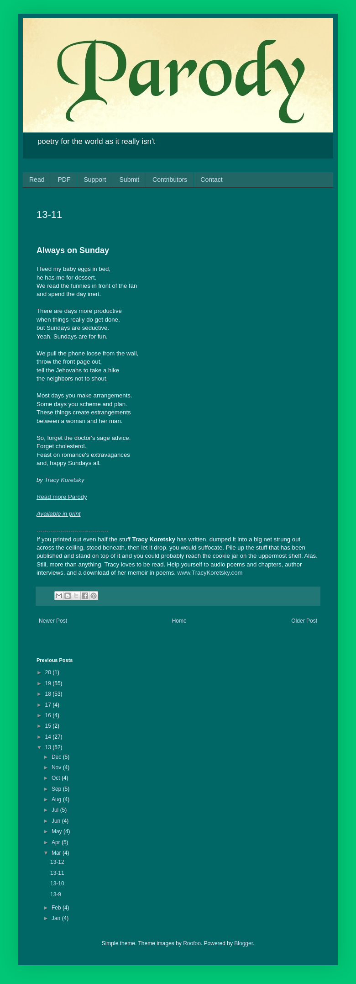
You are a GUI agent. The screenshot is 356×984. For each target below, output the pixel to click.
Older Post (304, 621)
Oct (57, 778)
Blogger (243, 943)
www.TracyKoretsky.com (210, 572)
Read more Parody (62, 496)
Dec (57, 757)
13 (49, 747)
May (57, 831)
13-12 (57, 862)
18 (49, 694)
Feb (57, 908)
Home (179, 621)
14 (49, 737)
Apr (57, 842)
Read (36, 179)
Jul (56, 810)
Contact (211, 179)
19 (49, 683)
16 (49, 715)
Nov (57, 767)
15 (49, 726)
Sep (57, 789)
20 (49, 672)
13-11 (57, 873)
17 (49, 705)
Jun (57, 821)
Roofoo (192, 943)
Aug (57, 799)
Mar (57, 853)
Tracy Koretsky (64, 479)
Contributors (169, 179)
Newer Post (53, 621)
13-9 (55, 894)
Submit (130, 179)
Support (95, 179)
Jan (57, 918)
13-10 (57, 883)
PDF (64, 179)
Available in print (59, 513)
